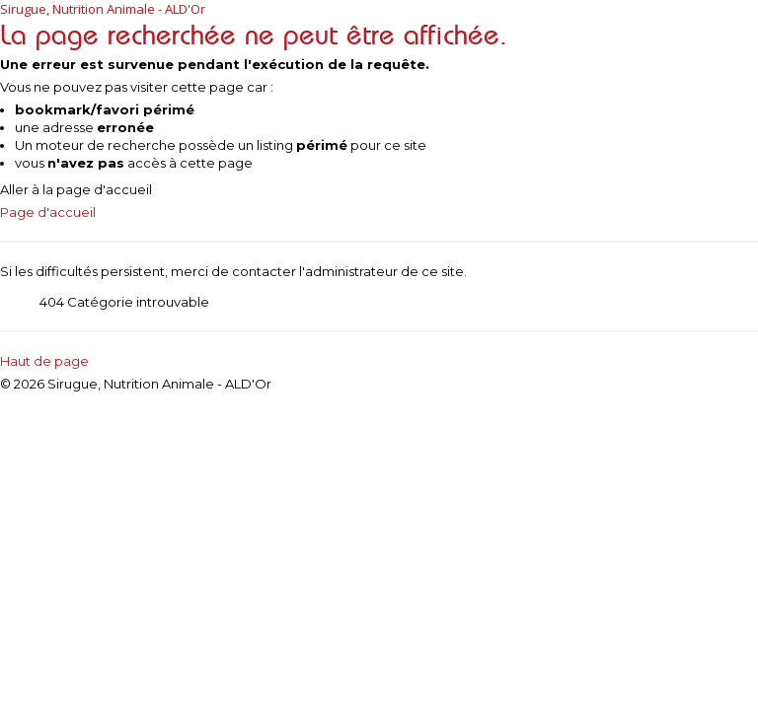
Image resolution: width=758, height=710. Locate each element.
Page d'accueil (48, 212)
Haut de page (44, 361)
